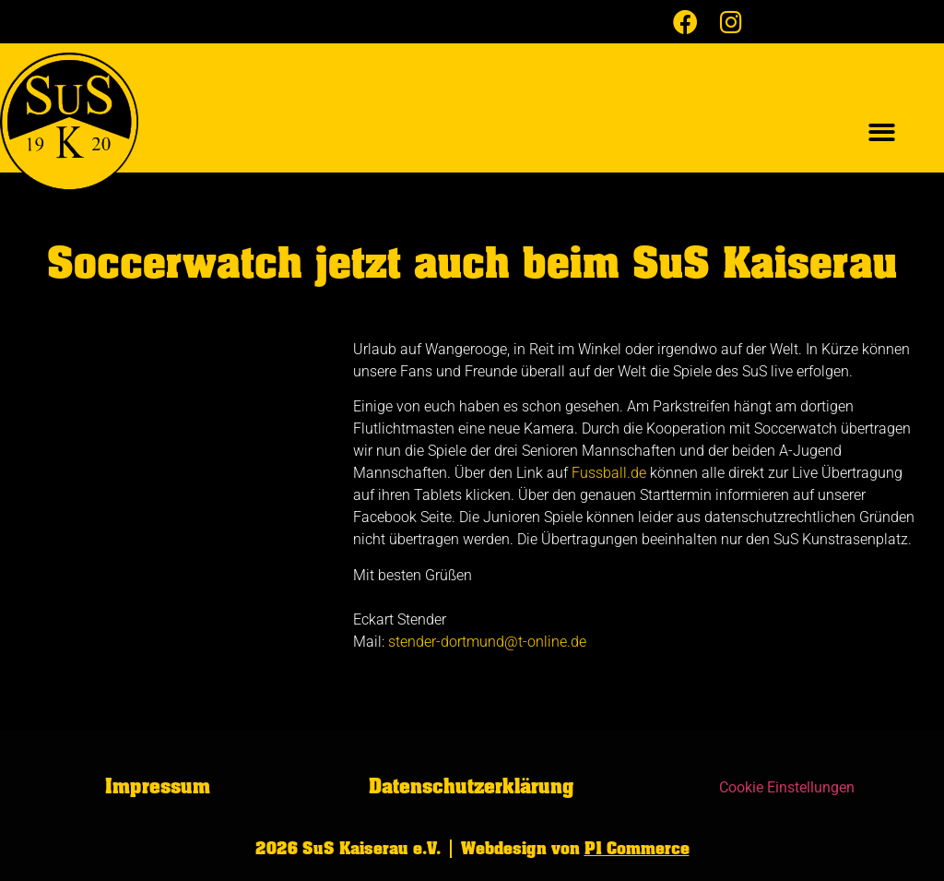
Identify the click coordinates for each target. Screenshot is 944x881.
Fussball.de (609, 473)
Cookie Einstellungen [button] (787, 787)
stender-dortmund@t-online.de (487, 641)
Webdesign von (575, 848)
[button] (881, 133)
